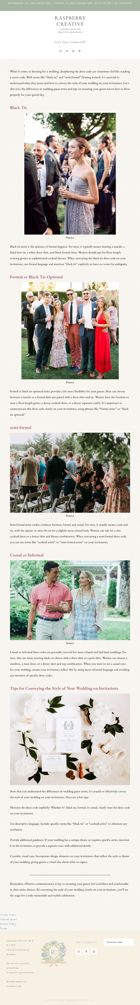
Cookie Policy (8, 914)
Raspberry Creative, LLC (70, 24)
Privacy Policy (8, 923)
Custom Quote (8, 919)
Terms (3, 928)
